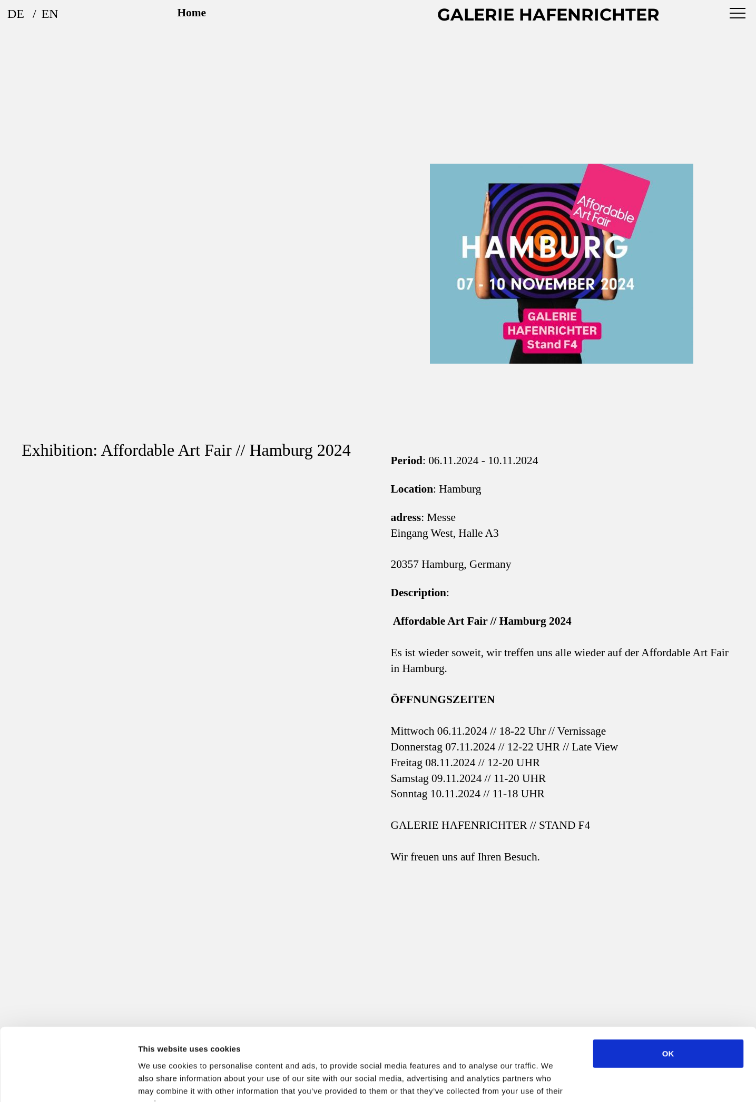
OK (668, 989)
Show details (552, 1081)
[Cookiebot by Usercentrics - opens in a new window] (68, 1081)
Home (192, 12)
